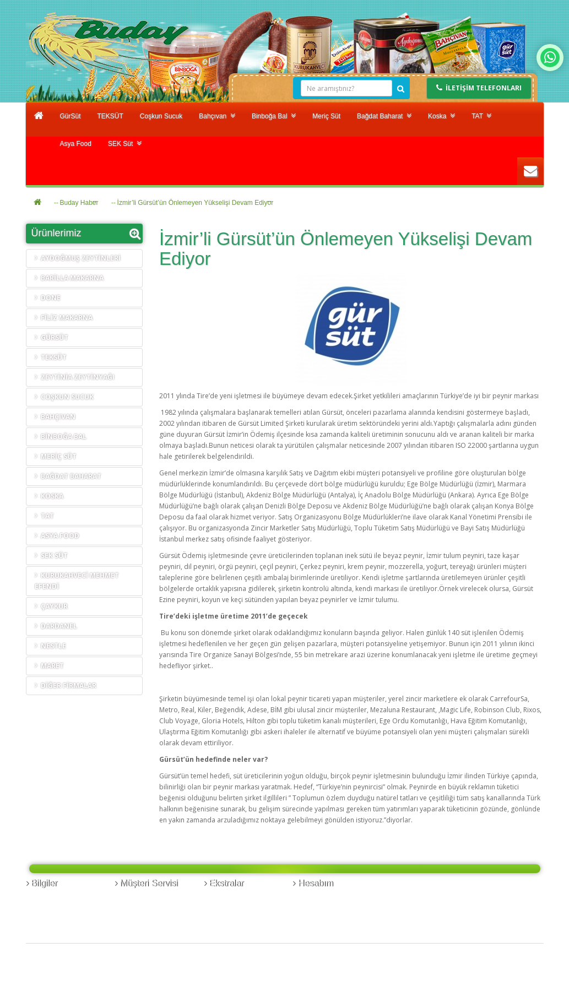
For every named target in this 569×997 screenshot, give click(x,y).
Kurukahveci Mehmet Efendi (77, 581)
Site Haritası (137, 920)
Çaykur (51, 606)
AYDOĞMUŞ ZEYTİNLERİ (78, 258)
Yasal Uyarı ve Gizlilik (62, 920)
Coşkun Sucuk (161, 116)
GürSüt (70, 116)
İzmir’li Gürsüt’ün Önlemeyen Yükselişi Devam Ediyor (195, 203)
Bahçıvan (217, 116)
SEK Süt (125, 143)
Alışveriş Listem (321, 909)
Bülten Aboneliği (322, 920)
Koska (441, 116)
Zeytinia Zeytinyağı (75, 377)
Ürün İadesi (137, 909)
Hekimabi (146, 971)
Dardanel (56, 626)
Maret (49, 665)
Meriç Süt (326, 116)
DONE (48, 297)
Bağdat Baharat (384, 116)
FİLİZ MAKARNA (64, 317)
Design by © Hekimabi (501, 991)
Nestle (50, 646)
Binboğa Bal (274, 116)
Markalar (222, 898)
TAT (481, 116)
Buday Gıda (79, 971)
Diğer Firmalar (65, 685)
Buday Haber (79, 203)
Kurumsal (44, 909)
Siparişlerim (315, 898)
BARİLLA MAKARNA (69, 278)
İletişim (130, 898)
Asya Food (75, 144)
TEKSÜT (110, 116)
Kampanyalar (229, 920)
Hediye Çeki (226, 909)
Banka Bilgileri (52, 898)
